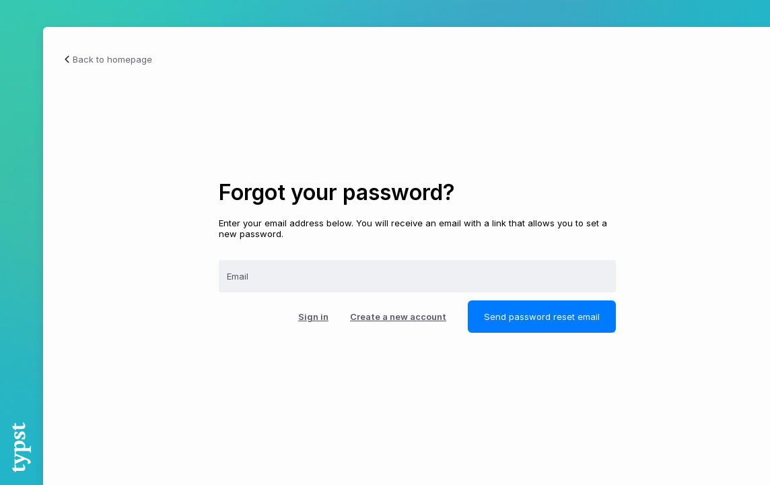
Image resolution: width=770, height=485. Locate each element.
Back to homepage (107, 59)
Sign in (313, 316)
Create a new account (398, 316)
